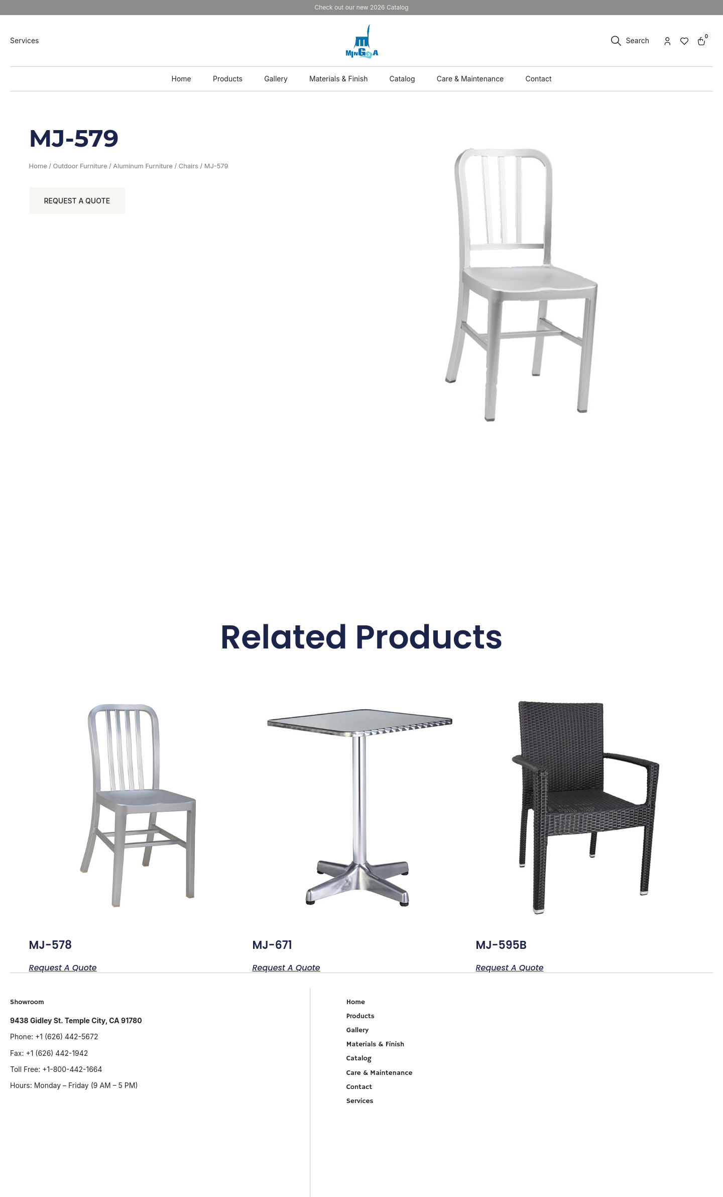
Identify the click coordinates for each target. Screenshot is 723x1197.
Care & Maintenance (379, 1072)
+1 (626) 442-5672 (66, 1036)
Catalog (359, 1058)
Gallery (357, 1030)
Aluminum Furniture (143, 166)
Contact (359, 1087)
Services (360, 1101)
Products (360, 1016)
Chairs (188, 166)
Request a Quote (77, 200)
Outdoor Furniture (80, 166)
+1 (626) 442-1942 (57, 1053)
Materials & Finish (375, 1044)
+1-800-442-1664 (72, 1069)
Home (38, 166)
